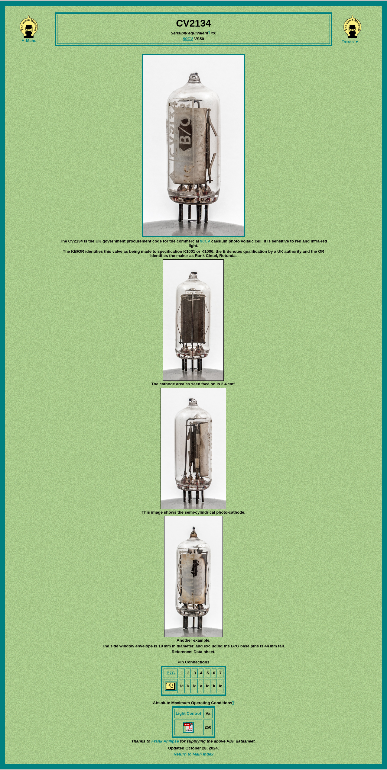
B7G (171, 673)
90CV (188, 39)
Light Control (188, 713)
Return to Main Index (193, 754)
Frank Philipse (165, 741)
